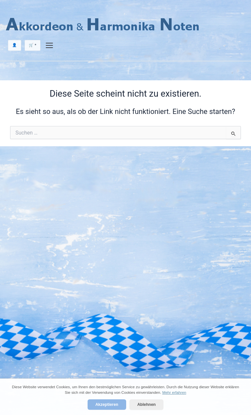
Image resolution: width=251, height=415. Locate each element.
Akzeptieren (106, 404)
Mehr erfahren (174, 392)
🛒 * (32, 45)
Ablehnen (146, 404)
